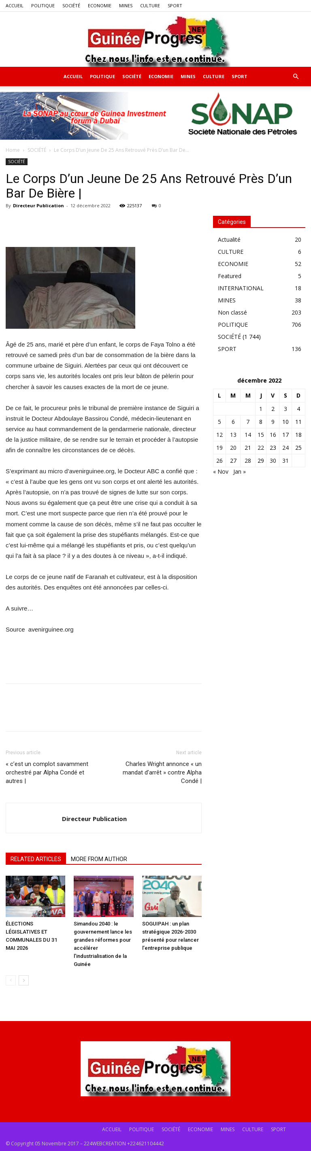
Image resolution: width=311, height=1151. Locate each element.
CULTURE (150, 5)
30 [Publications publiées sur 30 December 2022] (273, 460)
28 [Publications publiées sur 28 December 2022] (248, 460)
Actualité (229, 239)
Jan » (239, 471)
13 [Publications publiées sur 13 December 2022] (233, 434)
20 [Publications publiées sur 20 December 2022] (233, 447)
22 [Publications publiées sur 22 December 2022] (261, 447)
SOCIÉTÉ (71, 5)
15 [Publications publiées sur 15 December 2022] (261, 434)
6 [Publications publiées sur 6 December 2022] (233, 422)
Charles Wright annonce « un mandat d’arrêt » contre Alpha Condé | (162, 772)
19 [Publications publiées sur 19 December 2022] (219, 447)
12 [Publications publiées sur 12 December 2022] (219, 434)
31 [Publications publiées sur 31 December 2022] (285, 460)
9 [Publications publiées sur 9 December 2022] (273, 422)
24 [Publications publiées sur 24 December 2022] (285, 447)
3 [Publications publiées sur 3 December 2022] (285, 409)
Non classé (232, 312)
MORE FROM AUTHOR (99, 859)
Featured (229, 276)
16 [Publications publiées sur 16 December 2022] (273, 434)
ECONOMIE (99, 5)
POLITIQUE (43, 5)
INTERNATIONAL (241, 288)
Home (13, 150)
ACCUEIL (14, 5)
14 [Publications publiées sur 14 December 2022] (248, 434)
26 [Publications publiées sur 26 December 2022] (219, 460)
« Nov (220, 471)
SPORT (175, 5)
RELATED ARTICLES (36, 859)
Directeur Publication (38, 205)
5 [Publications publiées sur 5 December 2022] (219, 422)
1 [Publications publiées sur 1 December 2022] (260, 409)
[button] (295, 77)
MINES (125, 5)
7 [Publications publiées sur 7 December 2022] (247, 422)
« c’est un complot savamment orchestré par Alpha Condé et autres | (47, 772)
